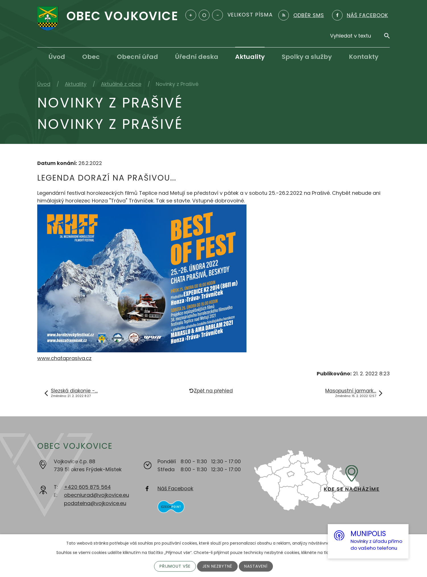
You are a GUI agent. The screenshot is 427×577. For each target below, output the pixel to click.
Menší (217, 15)
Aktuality (250, 56)
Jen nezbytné (217, 566)
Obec (91, 56)
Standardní (204, 15)
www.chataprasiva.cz (64, 358)
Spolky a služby (307, 56)
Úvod (57, 56)
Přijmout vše (174, 566)
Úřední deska (196, 56)
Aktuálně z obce (121, 84)
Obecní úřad (137, 56)
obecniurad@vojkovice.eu (96, 495)
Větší (190, 15)
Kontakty (363, 56)
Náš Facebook (175, 488)
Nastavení (256, 566)
